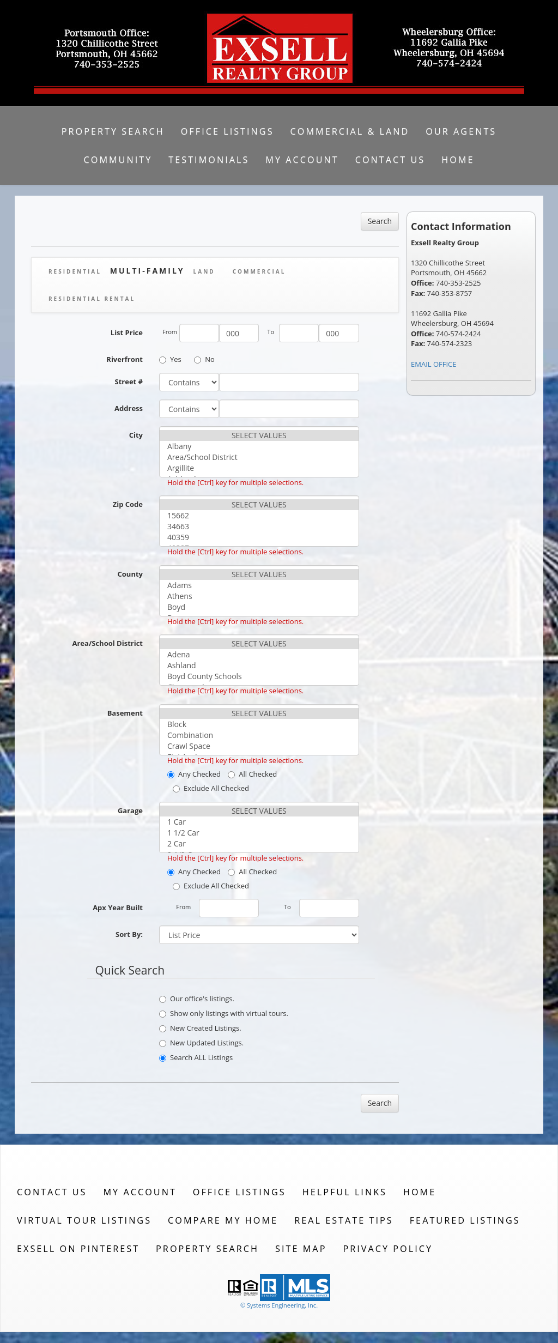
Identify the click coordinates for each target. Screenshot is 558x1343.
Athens (259, 596)
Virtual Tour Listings (84, 1220)
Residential (74, 271)
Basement (125, 713)
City (136, 435)
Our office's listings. (196, 998)
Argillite (259, 468)
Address (128, 408)
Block (259, 724)
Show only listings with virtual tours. (223, 1013)
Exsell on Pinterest (78, 1249)
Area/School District (259, 457)
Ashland (259, 665)
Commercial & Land (350, 131)
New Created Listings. (200, 1028)
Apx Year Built (118, 907)
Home (457, 160)
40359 (259, 537)
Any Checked (194, 774)
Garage (130, 810)
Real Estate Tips (343, 1220)
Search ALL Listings (196, 1057)
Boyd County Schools (259, 676)
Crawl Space (259, 746)
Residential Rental (91, 299)
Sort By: (129, 934)
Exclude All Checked (211, 788)
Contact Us (390, 160)
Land (204, 271)
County (130, 574)
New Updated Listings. (201, 1043)
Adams (259, 585)
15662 (259, 515)
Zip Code (128, 504)
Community (118, 160)
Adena (259, 654)
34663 (259, 526)
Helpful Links (344, 1192)
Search (380, 221)
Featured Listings (465, 1220)
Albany (259, 446)
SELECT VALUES (259, 435)
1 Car (259, 821)
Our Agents (461, 131)
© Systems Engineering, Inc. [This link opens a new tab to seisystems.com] (279, 1305)
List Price (127, 332)
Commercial (259, 271)
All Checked (252, 774)
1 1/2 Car (259, 832)
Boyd (259, 607)
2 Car (259, 843)
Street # (129, 381)
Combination (259, 735)
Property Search (113, 131)
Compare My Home (223, 1220)
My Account (301, 160)
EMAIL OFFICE (434, 364)
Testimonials (208, 160)
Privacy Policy (388, 1249)
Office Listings (227, 131)
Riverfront (124, 359)
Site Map (300, 1249)
